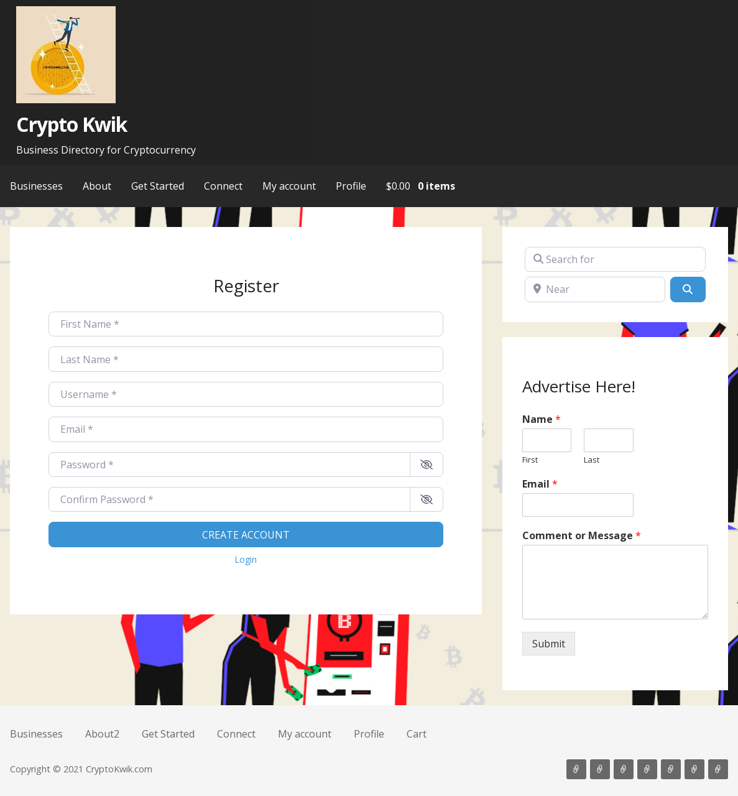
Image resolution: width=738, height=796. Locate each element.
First (530, 460)
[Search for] (615, 259)
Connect (223, 186)
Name (541, 419)
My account (289, 186)
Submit (548, 643)
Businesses (36, 186)
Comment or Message (581, 535)
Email (540, 484)
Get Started (157, 186)
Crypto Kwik (71, 124)
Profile (351, 186)
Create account (246, 535)
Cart (417, 734)
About (97, 186)
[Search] (687, 289)
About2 (102, 734)
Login (246, 559)
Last (591, 460)
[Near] (595, 289)
